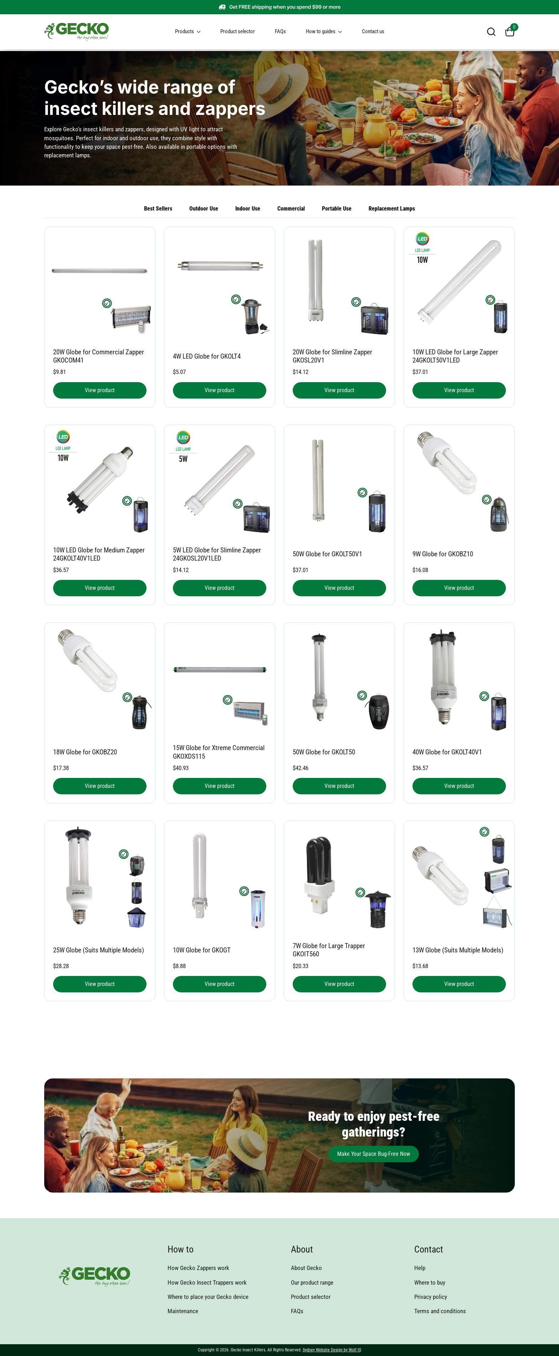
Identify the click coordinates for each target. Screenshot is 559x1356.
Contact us (373, 31)
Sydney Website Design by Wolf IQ (332, 1349)
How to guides (320, 31)
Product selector (237, 31)
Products (184, 31)
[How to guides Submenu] (342, 31)
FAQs (280, 31)
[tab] (392, 209)
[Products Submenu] (201, 31)
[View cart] (510, 32)
